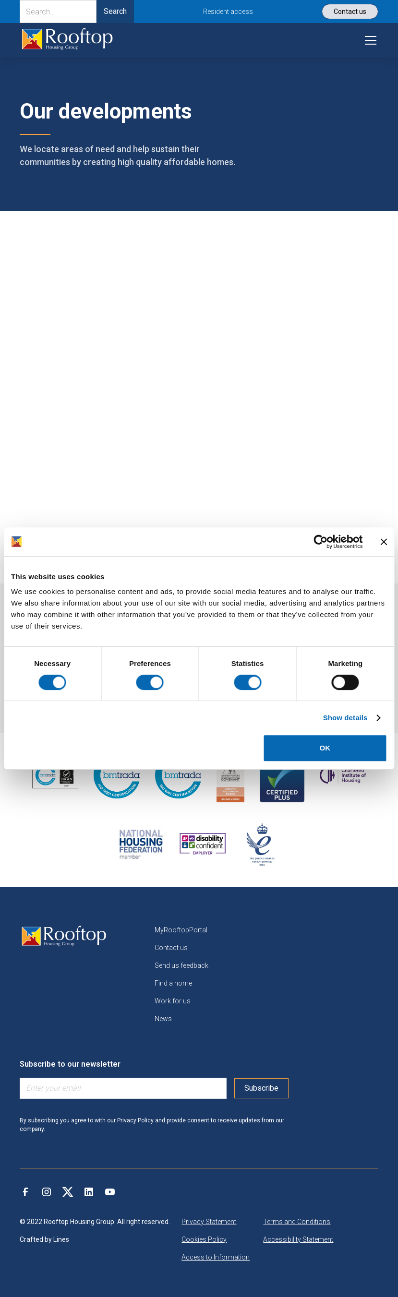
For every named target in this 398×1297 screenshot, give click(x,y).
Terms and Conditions (296, 1222)
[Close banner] (383, 541)
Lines (61, 1239)
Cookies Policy (204, 1239)
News (163, 1019)
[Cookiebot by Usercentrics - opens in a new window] (320, 542)
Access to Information (215, 1257)
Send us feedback (181, 965)
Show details (345, 718)
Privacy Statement (208, 1222)
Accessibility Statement (298, 1239)
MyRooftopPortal (181, 930)
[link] (67, 40)
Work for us (173, 1001)
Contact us (171, 948)
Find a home (173, 983)
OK (325, 748)
